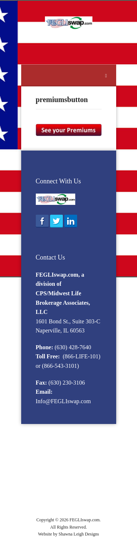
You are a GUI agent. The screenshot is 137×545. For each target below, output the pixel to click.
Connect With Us (58, 181)
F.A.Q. (80, 484)
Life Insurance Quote (75, 500)
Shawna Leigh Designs (78, 534)
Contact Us (50, 257)
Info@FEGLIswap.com (63, 401)
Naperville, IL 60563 (60, 330)
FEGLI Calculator (62, 492)
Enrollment (57, 460)
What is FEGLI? (54, 443)
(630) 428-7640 (73, 347)
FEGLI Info (77, 435)
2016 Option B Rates (66, 451)
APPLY (68, 508)
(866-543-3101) (60, 366)
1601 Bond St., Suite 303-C (68, 321)
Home (53, 435)
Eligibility (86, 443)
